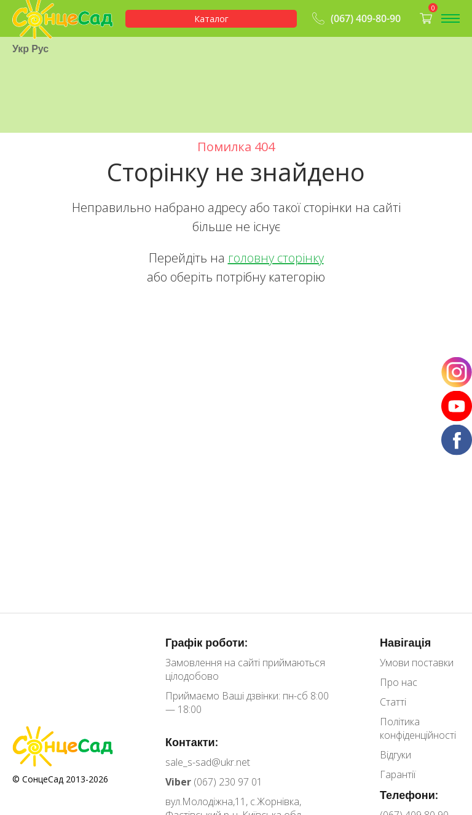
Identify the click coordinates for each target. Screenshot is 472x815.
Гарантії (397, 774)
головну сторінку (276, 258)
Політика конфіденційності (418, 728)
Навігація (405, 642)
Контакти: (191, 741)
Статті (393, 702)
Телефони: (409, 794)
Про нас (398, 682)
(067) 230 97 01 (213, 782)
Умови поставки (417, 662)
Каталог (211, 19)
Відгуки (395, 755)
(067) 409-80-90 (355, 18)
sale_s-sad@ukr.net (207, 762)
